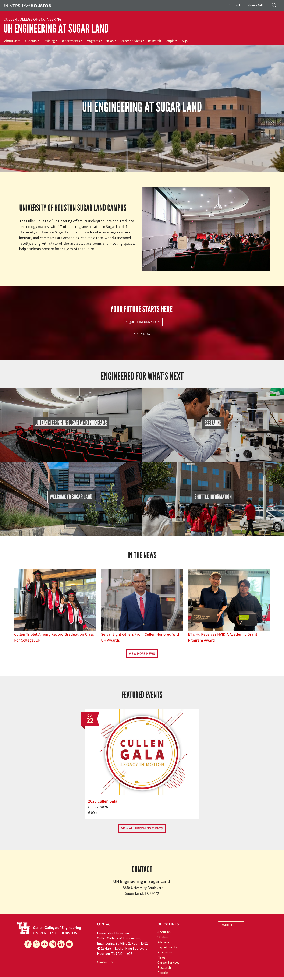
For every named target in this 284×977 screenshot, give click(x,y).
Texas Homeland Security (189, 964)
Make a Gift (255, 5)
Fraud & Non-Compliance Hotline (259, 964)
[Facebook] (28, 915)
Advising (49, 41)
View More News (142, 653)
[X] (36, 915)
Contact (235, 5)
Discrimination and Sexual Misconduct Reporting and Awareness (42, 973)
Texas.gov (165, 964)
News (110, 41)
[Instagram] (52, 915)
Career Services (131, 41)
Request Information (142, 322)
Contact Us (105, 933)
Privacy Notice (31, 969)
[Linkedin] (61, 915)
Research (154, 41)
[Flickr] (44, 915)
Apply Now (142, 334)
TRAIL (210, 964)
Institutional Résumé (103, 969)
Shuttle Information (213, 497)
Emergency (134, 964)
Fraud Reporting (226, 964)
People (169, 41)
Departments (70, 41)
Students (30, 41)
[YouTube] (69, 915)
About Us (10, 41)
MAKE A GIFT (231, 896)
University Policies (95, 973)
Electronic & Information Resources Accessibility (173, 969)
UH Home (73, 964)
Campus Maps (116, 964)
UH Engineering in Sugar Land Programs (71, 423)
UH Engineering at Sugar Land (56, 28)
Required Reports (129, 969)
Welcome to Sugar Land (71, 497)
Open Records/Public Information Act (65, 969)
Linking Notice (11, 969)
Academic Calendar (93, 964)
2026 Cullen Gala (121, 772)
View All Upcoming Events (142, 799)
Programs (93, 41)
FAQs (184, 41)
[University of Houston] (27, 5)
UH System (150, 964)
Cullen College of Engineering (32, 19)
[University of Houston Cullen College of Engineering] (49, 899)
